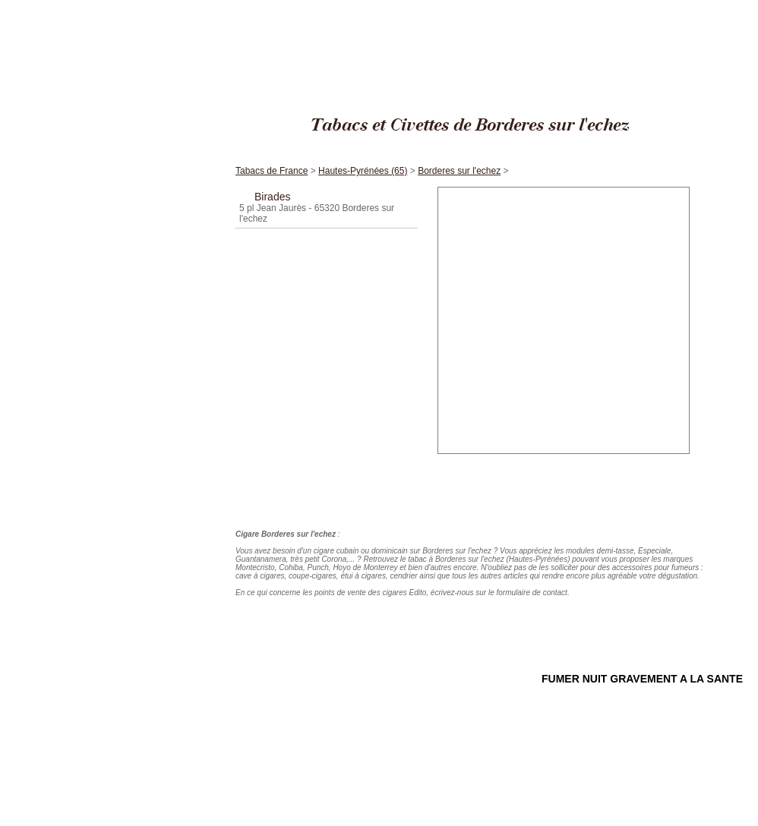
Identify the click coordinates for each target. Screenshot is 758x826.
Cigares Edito (497, 7)
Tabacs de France (558, 7)
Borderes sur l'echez (712, 7)
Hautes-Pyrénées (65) (632, 7)
